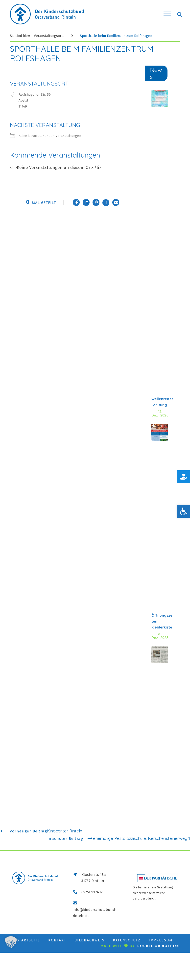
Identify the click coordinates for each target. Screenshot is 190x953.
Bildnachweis (89, 940)
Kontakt (57, 940)
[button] (183, 511)
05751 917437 (92, 892)
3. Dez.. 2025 (159, 636)
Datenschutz (127, 940)
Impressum (160, 940)
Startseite (28, 940)
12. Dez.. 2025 (159, 413)
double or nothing (158, 946)
